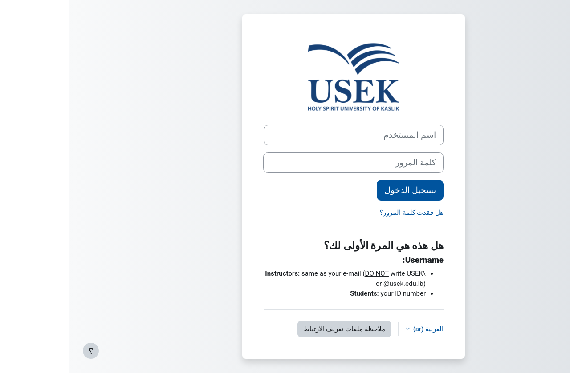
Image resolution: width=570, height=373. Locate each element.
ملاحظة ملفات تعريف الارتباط (276, 329)
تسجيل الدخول (341, 190)
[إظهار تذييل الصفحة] (22, 351)
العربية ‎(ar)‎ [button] (359, 329)
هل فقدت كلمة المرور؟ (343, 213)
